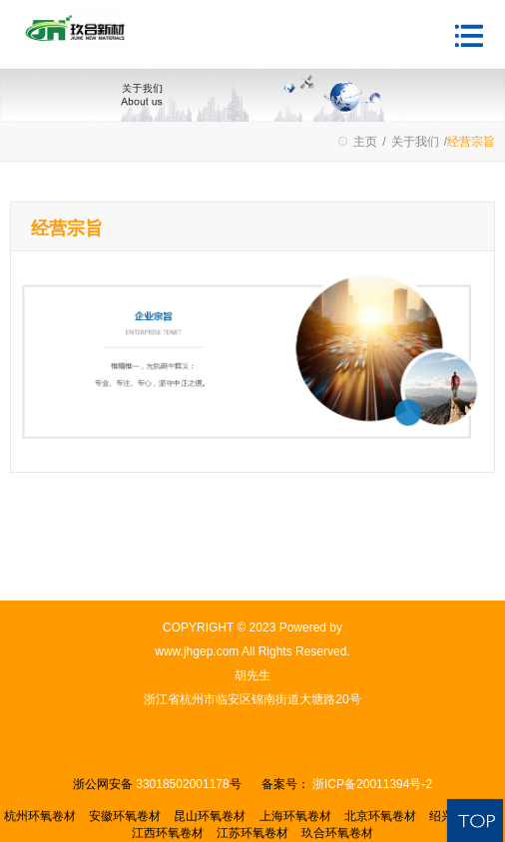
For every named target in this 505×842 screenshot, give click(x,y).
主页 (365, 142)
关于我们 (415, 142)
